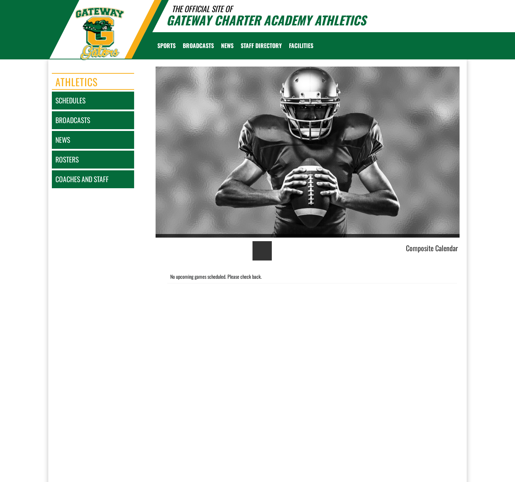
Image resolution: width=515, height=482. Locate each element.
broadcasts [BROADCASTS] (72, 120)
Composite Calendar (432, 248)
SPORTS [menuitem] (166, 45)
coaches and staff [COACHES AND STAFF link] (82, 179)
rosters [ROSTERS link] (67, 159)
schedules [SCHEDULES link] (70, 100)
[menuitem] (198, 45)
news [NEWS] (62, 140)
